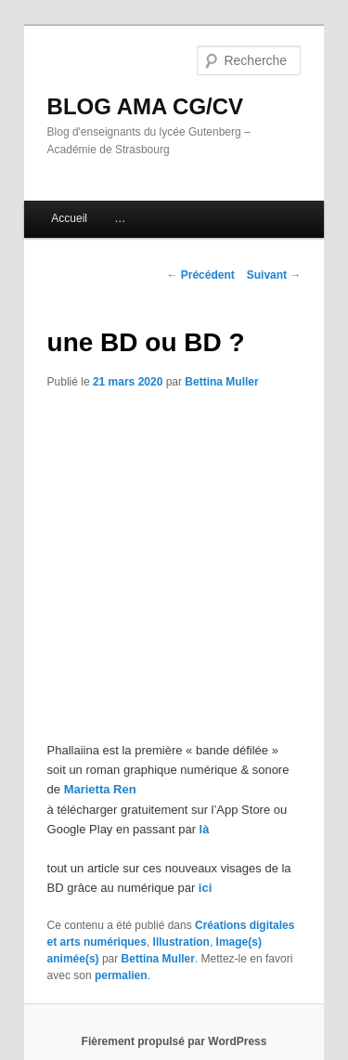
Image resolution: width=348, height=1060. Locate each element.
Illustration (181, 942)
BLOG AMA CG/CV (145, 106)
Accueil (69, 218)
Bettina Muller (221, 381)
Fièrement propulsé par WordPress (174, 1041)
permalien (121, 975)
